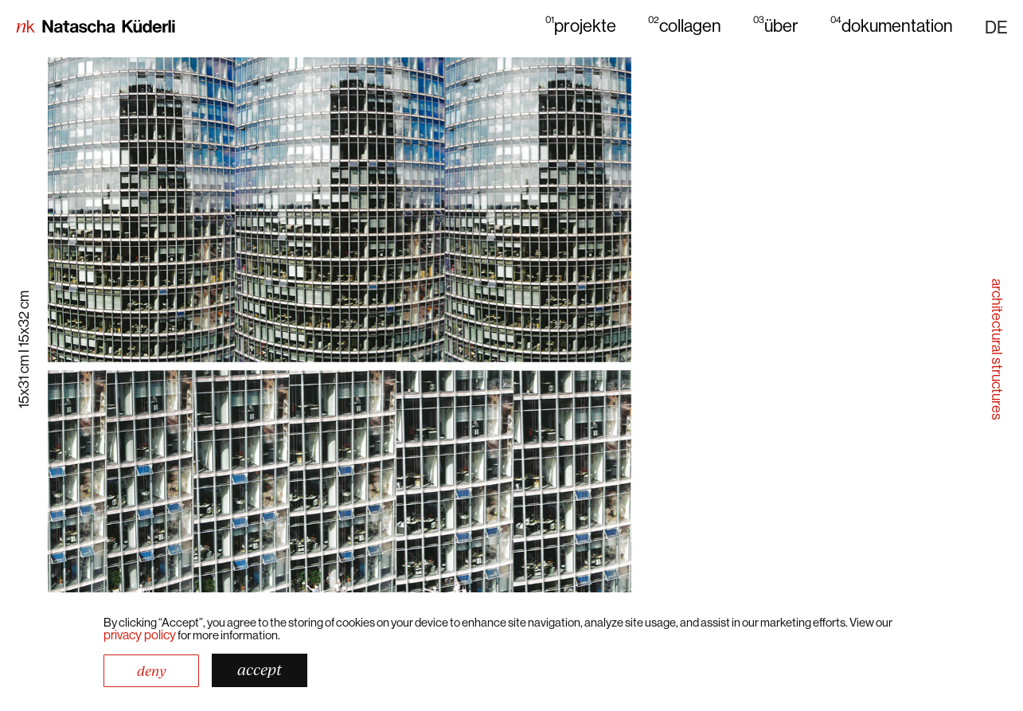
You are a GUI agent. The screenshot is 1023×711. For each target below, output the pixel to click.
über (775, 25)
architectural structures (997, 349)
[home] (95, 28)
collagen (684, 25)
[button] (996, 27)
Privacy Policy (139, 635)
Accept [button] (259, 669)
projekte (580, 25)
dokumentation (891, 25)
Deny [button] (151, 670)
